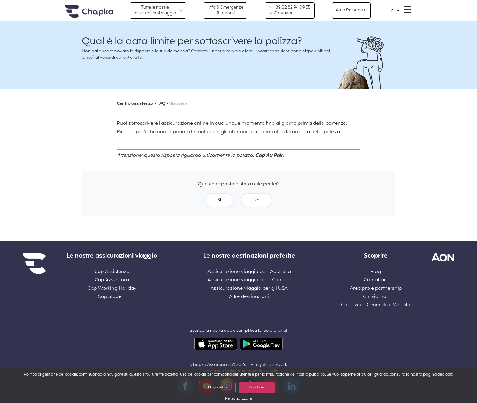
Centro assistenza (135, 103)
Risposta (178, 103)
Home (89, 12)
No (256, 200)
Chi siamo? (375, 297)
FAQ (161, 103)
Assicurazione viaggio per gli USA (249, 289)
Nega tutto (217, 387)
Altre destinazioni (249, 297)
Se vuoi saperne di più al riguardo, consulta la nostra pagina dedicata (390, 375)
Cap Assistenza (112, 272)
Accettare (257, 387)
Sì (219, 200)
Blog (376, 272)
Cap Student (112, 297)
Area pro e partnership (376, 289)
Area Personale (351, 10)
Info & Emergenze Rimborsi (225, 10)
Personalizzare (238, 398)
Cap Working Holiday (111, 289)
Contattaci (281, 13)
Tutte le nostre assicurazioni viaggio (155, 10)
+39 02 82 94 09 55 (289, 7)
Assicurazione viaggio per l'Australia (249, 272)
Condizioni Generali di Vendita (375, 305)
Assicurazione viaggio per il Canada (249, 280)
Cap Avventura (112, 280)
